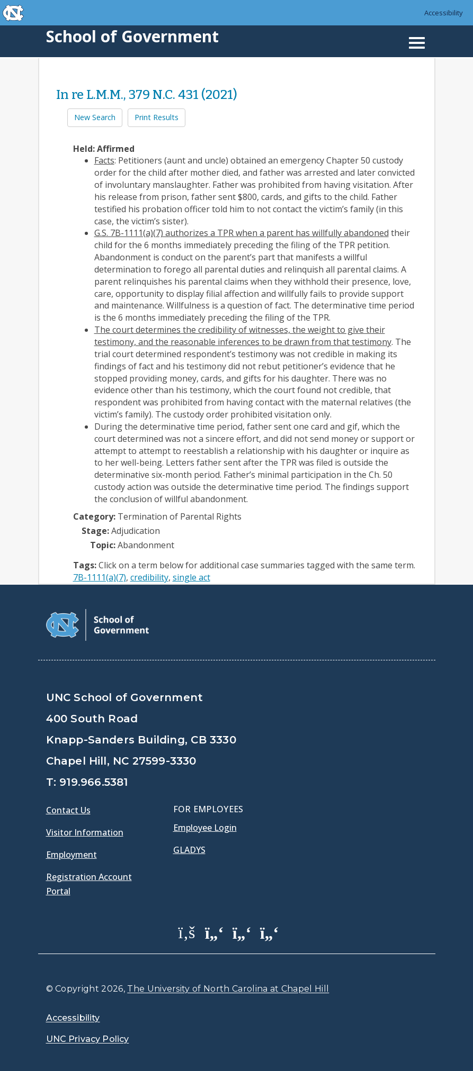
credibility (149, 577)
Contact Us (68, 810)
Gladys (189, 850)
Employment (71, 854)
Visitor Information (84, 832)
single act (191, 577)
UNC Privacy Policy (87, 1039)
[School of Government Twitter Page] (214, 932)
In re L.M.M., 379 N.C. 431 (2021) (146, 94)
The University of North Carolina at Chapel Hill (228, 989)
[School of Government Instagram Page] (269, 932)
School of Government (132, 36)
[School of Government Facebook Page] (187, 932)
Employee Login (205, 827)
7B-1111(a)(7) (99, 577)
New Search (94, 117)
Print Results (157, 117)
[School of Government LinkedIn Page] (242, 932)
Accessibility (443, 12)
